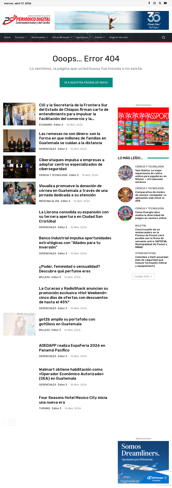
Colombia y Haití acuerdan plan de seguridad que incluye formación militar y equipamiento (151, 262)
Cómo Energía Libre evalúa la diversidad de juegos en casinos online (150, 215)
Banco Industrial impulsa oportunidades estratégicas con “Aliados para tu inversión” (75, 242)
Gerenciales (47, 149)
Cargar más (143, 276)
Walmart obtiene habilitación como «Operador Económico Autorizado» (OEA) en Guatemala (71, 374)
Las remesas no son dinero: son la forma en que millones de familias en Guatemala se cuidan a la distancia (72, 138)
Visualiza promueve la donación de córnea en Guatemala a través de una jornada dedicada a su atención (73, 190)
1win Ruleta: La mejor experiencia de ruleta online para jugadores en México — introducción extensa (151, 176)
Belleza (44, 277)
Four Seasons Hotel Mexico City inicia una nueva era (73, 399)
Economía (45, 125)
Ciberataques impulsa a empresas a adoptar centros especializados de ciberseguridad (71, 164)
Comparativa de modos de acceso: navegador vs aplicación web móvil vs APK (150, 197)
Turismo (44, 408)
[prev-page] (6, 423)
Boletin (140, 226)
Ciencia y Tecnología (53, 175)
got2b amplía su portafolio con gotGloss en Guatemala (67, 321)
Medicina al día (49, 201)
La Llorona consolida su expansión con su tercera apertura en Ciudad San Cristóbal (74, 216)
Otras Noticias (145, 253)
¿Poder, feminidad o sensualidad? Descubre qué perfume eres (69, 268)
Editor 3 (58, 124)
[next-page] (13, 423)
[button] (163, 37)
